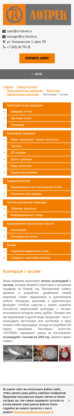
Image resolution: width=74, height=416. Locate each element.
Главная (8, 87)
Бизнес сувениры (21, 159)
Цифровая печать (21, 111)
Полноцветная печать (24, 236)
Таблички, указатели (23, 208)
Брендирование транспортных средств (30, 223)
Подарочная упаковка (24, 172)
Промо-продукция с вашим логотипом (34, 139)
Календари (53, 90)
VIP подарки (18, 152)
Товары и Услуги (27, 87)
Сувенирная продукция (21, 133)
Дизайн (11, 245)
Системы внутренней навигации (27, 202)
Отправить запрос (37, 58)
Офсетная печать (21, 118)
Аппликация (18, 230)
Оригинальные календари (23, 94)
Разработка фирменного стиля (30, 251)
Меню (37, 74)
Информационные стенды (27, 215)
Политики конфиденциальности (33, 412)
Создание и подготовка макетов (30, 257)
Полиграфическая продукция (25, 90)
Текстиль (16, 146)
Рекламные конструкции (26, 194)
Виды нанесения (21, 166)
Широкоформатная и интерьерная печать (36, 187)
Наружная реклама (18, 181)
